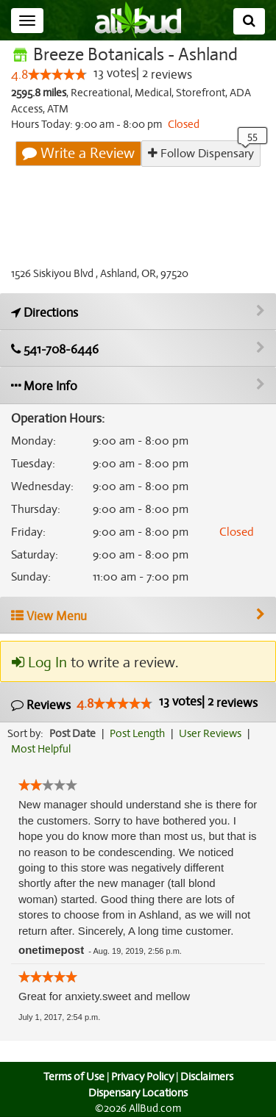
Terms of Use (71, 1076)
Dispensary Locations (138, 1092)
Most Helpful (41, 748)
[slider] (57, 75)
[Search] (249, 21)
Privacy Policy (142, 1076)
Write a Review (79, 153)
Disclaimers (207, 1076)
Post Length (139, 733)
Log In (39, 663)
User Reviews (214, 733)
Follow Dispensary (201, 153)
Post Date (73, 733)
